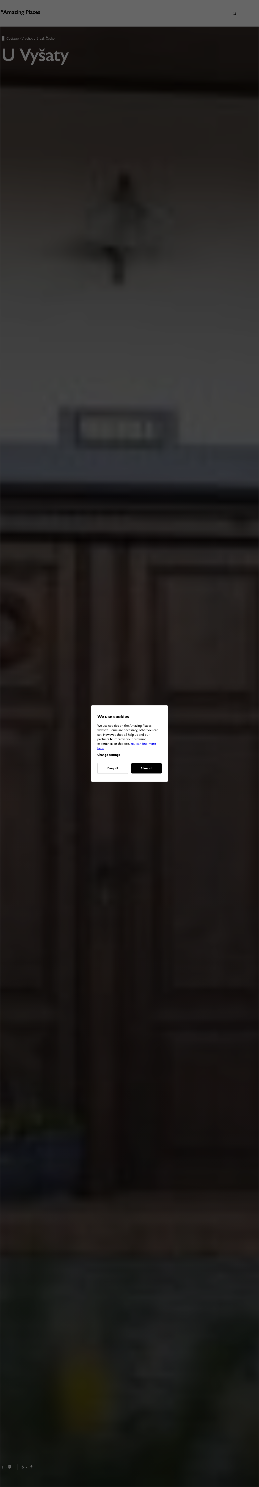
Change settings (108, 755)
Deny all (112, 768)
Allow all (146, 768)
